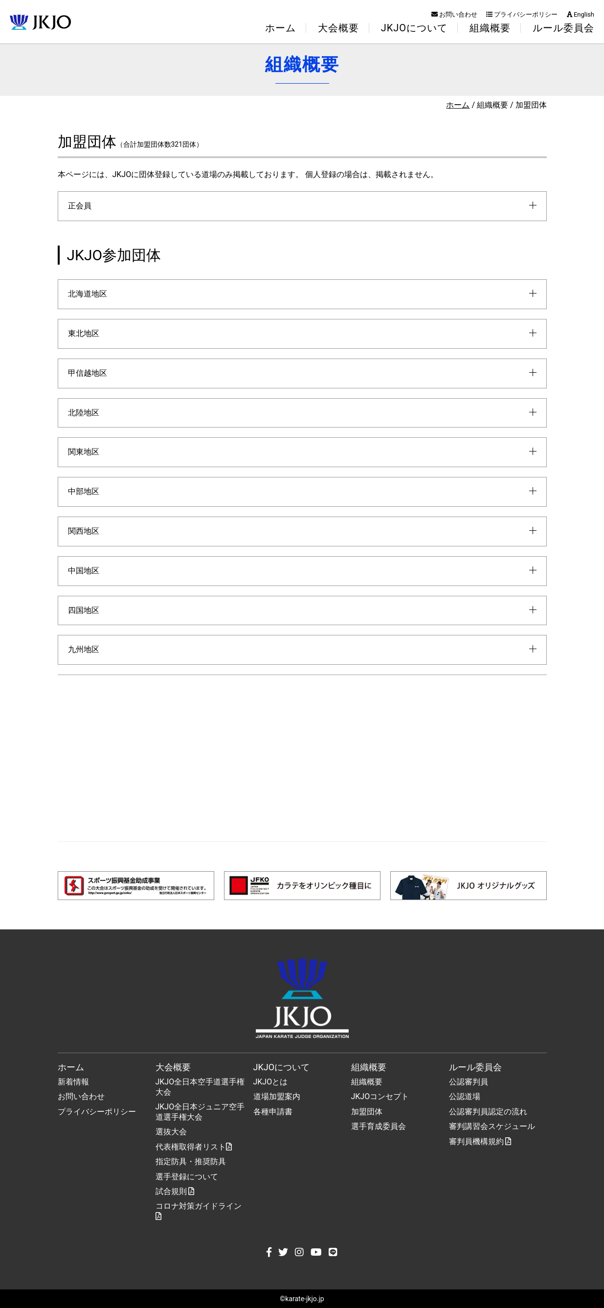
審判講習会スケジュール (492, 1126)
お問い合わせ (454, 14)
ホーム (280, 28)
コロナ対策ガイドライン (199, 1210)
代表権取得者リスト (194, 1146)
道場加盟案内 (276, 1096)
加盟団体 (366, 1111)
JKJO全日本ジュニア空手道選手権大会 (200, 1112)
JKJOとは (270, 1081)
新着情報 (73, 1081)
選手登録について (187, 1176)
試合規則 (175, 1191)
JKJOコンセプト (380, 1096)
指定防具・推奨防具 (191, 1161)
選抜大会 (171, 1131)
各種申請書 (272, 1111)
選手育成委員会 (378, 1126)
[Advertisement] (302, 758)
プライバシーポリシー (522, 14)
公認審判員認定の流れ (488, 1111)
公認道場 (464, 1096)
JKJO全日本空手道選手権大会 (200, 1087)
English (580, 14)
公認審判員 (468, 1081)
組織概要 (366, 1081)
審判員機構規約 (480, 1141)
